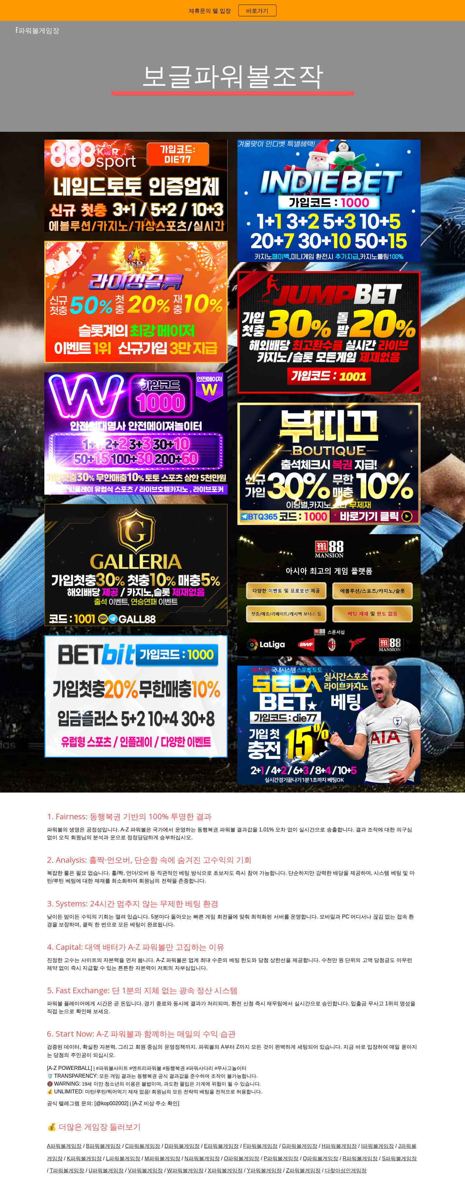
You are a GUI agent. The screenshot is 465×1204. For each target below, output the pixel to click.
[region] (232, 10)
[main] (232, 76)
